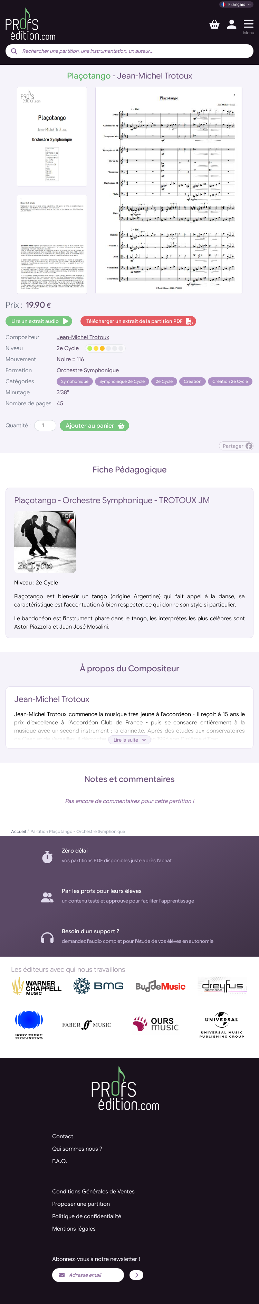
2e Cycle (164, 381)
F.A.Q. (59, 1161)
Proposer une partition (81, 1204)
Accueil (18, 831)
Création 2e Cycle (230, 381)
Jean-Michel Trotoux (83, 337)
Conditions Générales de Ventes (93, 1191)
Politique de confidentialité (86, 1216)
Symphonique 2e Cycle (122, 381)
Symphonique (74, 381)
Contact (62, 1136)
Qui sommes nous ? (77, 1148)
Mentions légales (74, 1228)
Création (192, 381)
